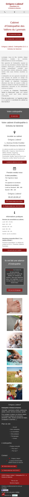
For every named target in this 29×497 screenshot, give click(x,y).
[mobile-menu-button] (24, 12)
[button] (3, 494)
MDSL (17, 492)
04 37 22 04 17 (14, 197)
